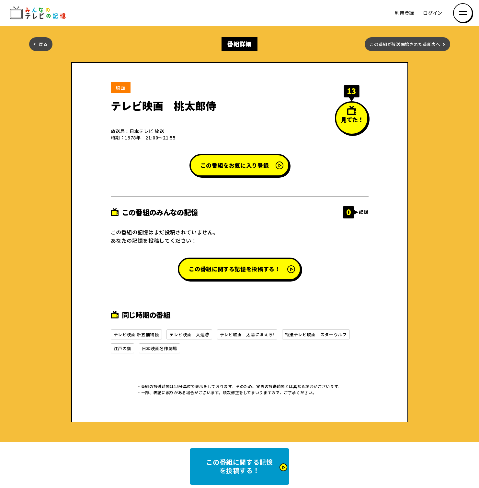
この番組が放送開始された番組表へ (405, 44)
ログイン (432, 13)
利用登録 (404, 13)
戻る (43, 44)
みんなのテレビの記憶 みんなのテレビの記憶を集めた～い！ (39, 13)
